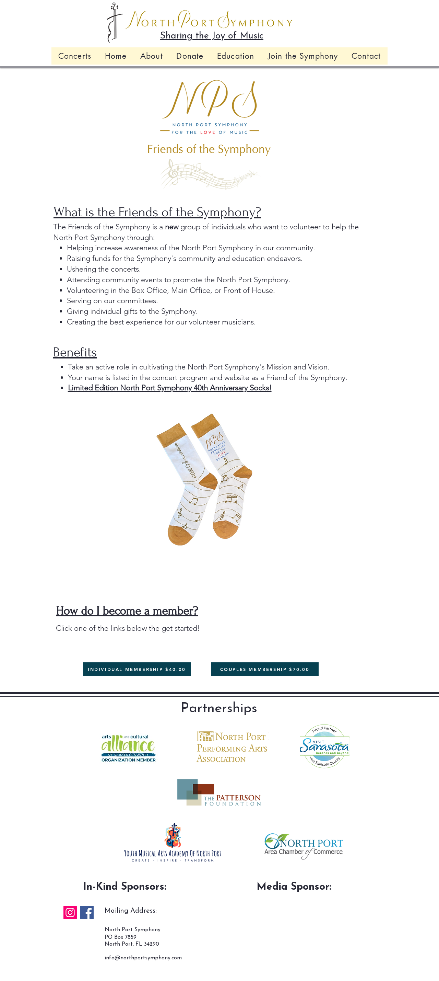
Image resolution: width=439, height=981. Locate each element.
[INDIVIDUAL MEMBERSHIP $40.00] (137, 669)
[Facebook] (87, 912)
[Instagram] (70, 912)
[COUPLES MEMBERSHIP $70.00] (265, 669)
